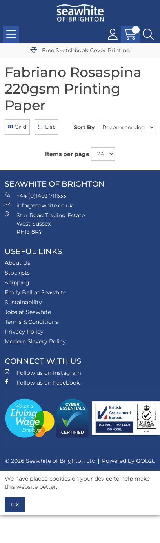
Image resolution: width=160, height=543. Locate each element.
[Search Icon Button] (148, 34)
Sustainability (23, 302)
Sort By (84, 127)
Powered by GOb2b (128, 460)
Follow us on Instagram (43, 372)
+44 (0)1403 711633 (35, 195)
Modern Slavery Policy (35, 341)
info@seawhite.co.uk (39, 205)
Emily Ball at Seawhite (35, 292)
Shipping (17, 282)
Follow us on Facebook (42, 382)
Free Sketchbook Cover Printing (80, 50)
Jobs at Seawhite (28, 312)
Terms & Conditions (31, 321)
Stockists (17, 272)
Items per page (67, 154)
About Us (17, 262)
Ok (15, 504)
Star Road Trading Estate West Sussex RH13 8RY (45, 223)
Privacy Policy (24, 331)
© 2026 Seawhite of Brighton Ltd (50, 460)
